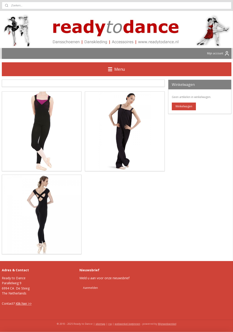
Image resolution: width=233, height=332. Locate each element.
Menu (116, 69)
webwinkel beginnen (127, 323)
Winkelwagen (183, 106)
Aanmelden (90, 288)
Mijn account (218, 53)
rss (110, 323)
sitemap (100, 323)
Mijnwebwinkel (167, 323)
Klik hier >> (24, 303)
